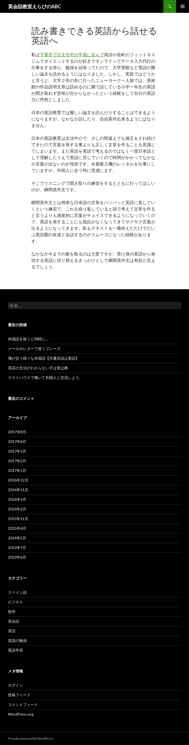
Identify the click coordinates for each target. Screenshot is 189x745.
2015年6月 (17, 528)
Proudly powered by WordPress (30, 738)
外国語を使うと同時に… (28, 339)
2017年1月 (17, 470)
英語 (12, 631)
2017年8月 (17, 432)
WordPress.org (20, 714)
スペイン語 (17, 592)
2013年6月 (17, 557)
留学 (12, 611)
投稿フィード (19, 695)
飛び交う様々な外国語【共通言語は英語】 (43, 358)
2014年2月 (17, 538)
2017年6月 (17, 441)
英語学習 (15, 650)
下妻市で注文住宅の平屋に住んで (72, 54)
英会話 (13, 621)
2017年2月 (17, 460)
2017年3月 (17, 451)
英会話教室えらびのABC (34, 6)
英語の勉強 (17, 640)
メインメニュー (182, 6)
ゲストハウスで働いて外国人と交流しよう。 (45, 377)
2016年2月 (17, 509)
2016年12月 (18, 480)
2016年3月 (17, 499)
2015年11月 (18, 518)
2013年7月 (17, 547)
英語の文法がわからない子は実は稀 (38, 368)
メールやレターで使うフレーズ (34, 348)
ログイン (15, 685)
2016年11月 (18, 489)
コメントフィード (23, 704)
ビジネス (15, 602)
